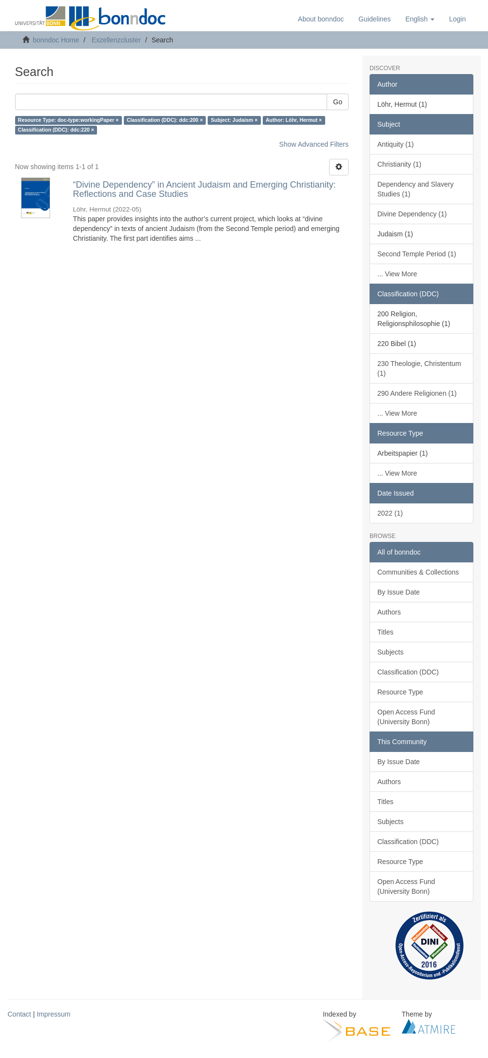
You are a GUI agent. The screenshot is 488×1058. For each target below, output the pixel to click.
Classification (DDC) (408, 672)
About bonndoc (321, 19)
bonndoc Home (56, 40)
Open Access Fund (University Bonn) (406, 717)
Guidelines (374, 19)
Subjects (390, 652)
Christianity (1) (399, 164)
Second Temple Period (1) (416, 254)
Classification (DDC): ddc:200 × (165, 120)
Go (337, 102)
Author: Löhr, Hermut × (294, 120)
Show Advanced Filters (314, 144)
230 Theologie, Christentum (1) (419, 368)
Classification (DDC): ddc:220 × (56, 130)
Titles (385, 632)
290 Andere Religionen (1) (417, 393)
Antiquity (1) (395, 144)
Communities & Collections (418, 572)
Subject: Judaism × (234, 120)
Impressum (53, 1014)
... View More (397, 274)
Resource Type (400, 692)
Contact (19, 1014)
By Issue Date (398, 592)
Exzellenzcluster (116, 40)
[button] (420, 19)
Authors (389, 612)
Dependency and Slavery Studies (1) (415, 189)
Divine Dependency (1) (412, 214)
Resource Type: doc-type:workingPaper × (68, 120)
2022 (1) (390, 513)
